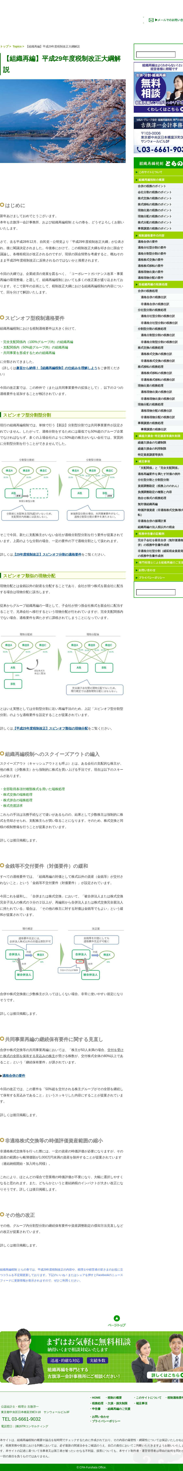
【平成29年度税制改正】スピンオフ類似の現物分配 (50, 728)
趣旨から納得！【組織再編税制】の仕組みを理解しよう (56, 368)
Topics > (19, 46)
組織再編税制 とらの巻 (67, 15)
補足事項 (136, 28)
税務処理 (90, 28)
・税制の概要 (113, 1397)
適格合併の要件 (13, 1075)
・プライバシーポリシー (104, 1421)
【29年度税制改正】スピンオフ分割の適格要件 (47, 554)
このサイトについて (20, 28)
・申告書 (95, 1408)
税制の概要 (43, 28)
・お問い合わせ (99, 1416)
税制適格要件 (66, 28)
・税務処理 (96, 1403)
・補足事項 (140, 1403)
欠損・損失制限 (113, 28)
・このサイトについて (147, 1397)
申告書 (159, 28)
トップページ (4, 28)
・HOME (95, 1397)
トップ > (6, 46)
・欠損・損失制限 (116, 1403)
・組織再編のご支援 (117, 1408)
